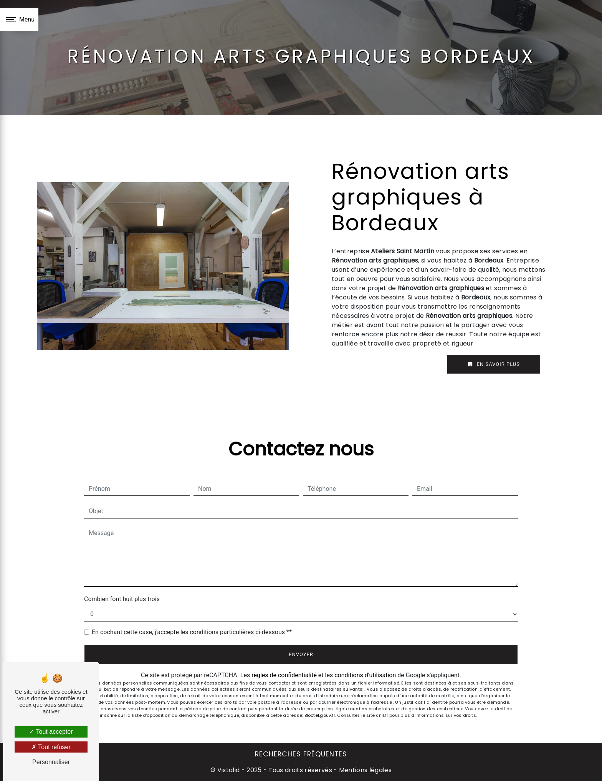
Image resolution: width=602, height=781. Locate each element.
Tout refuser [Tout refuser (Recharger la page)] (51, 747)
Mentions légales (364, 770)
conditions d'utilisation (365, 675)
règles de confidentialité (284, 675)
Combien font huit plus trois (122, 599)
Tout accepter (51, 731)
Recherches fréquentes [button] (301, 754)
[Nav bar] (19, 19)
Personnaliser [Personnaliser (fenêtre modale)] (51, 762)
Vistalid (228, 770)
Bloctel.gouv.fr (319, 715)
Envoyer (301, 654)
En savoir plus (494, 364)
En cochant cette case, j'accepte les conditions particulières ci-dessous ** (192, 632)
